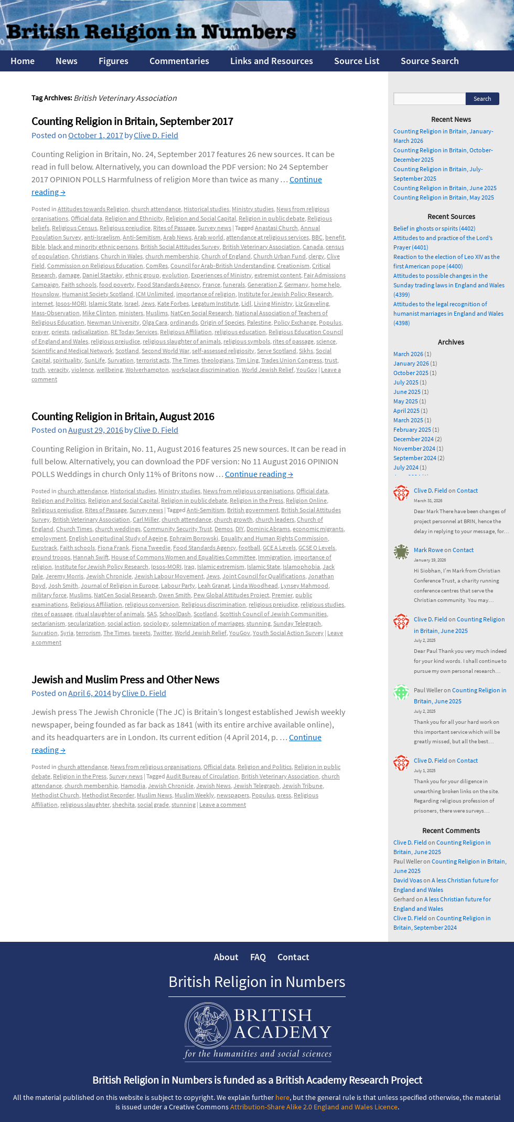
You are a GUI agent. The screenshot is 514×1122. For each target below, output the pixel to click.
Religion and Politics (58, 500)
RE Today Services (134, 332)
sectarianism (48, 623)
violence (82, 369)
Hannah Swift (91, 557)
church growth (233, 519)
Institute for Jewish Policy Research (285, 294)
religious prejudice (115, 341)
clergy (316, 256)
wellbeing (110, 369)
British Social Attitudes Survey (180, 247)
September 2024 (414, 458)
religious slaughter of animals (182, 341)
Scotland (127, 351)
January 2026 (411, 363)
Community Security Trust (177, 529)
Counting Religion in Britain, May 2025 (443, 197)
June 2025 (407, 392)
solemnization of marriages (208, 623)
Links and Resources (271, 61)
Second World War (165, 351)
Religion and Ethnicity (134, 218)
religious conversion (152, 604)
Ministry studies (253, 209)
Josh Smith (63, 585)
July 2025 (406, 382)
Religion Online (306, 500)
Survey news (214, 228)
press (284, 795)
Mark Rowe (428, 550)
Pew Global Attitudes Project (231, 595)
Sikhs (306, 351)
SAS (152, 614)
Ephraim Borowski (193, 538)
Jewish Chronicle (109, 576)
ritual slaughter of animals (109, 614)
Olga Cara (154, 322)
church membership (172, 256)
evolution (175, 275)
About (226, 957)
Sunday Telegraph (297, 623)
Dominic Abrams (268, 529)
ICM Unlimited (155, 294)
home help (325, 284)
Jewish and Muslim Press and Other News (125, 679)
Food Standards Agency (168, 284)
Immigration (274, 557)
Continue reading (259, 474)
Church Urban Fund (279, 256)
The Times (185, 360)
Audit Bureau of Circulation (202, 776)
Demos (224, 529)
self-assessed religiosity (223, 351)
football (249, 548)
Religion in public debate (272, 218)
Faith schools (79, 284)
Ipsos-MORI (71, 303)
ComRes (157, 265)
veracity (58, 369)
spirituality (67, 360)
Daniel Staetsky (102, 275)
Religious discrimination (213, 604)
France (211, 284)
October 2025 (411, 373)
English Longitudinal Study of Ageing (118, 538)
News (67, 61)
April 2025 (406, 410)
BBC (317, 237)
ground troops (50, 557)
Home (22, 61)
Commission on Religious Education (95, 265)
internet (42, 303)
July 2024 (406, 467)
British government (253, 510)
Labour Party (178, 585)
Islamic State (105, 303)
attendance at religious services (267, 237)
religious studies (322, 604)
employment (48, 538)
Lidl (246, 303)
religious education (240, 332)
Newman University (113, 322)
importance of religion (205, 294)
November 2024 (414, 448)
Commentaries (179, 61)
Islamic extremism (220, 566)
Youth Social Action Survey (288, 633)
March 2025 (408, 420)
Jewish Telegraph (256, 785)
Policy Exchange (295, 322)
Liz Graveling (312, 303)
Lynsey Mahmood (304, 585)
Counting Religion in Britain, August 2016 (122, 416)
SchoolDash (175, 614)
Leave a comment (222, 804)
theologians (217, 360)
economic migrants (318, 529)
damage (69, 275)
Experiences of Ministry (221, 275)
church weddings (118, 529)
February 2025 (412, 429)
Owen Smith (174, 595)
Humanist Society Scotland (97, 294)
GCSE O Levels (316, 548)
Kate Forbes (173, 303)
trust (331, 360)
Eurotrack (44, 548)
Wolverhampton (147, 369)
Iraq (189, 566)
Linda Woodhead (255, 585)
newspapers (233, 795)
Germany (296, 284)
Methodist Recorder (108, 795)
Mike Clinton (99, 313)
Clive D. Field (156, 135)
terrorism (88, 633)
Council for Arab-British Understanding (222, 265)
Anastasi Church (276, 228)
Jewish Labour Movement (169, 576)
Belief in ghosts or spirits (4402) (434, 228)
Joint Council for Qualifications (263, 576)
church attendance (156, 209)
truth (38, 369)
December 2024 (413, 439)
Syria (66, 633)
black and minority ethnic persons (93, 247)
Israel (131, 303)
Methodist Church (55, 795)
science (326, 341)
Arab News (177, 237)
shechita (123, 804)
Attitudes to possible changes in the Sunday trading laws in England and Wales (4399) (449, 285)
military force (49, 595)
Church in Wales (122, 256)
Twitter (162, 633)
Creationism (293, 265)
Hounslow (45, 294)
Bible (38, 247)
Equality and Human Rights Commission (274, 538)
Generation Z (265, 284)
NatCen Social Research (201, 313)
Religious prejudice (125, 228)
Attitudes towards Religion (93, 209)
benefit (335, 237)
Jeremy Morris (64, 576)
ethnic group (142, 275)
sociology (156, 623)
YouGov (306, 369)
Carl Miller (146, 519)
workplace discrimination (205, 369)
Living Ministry (273, 303)
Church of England (226, 256)
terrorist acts (152, 360)
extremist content (277, 275)
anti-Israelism (102, 237)
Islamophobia (301, 566)
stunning (259, 623)
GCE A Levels (279, 548)
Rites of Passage (174, 228)
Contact (467, 490)
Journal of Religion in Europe (119, 585)
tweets (142, 633)
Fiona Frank (113, 548)
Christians (84, 256)
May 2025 (405, 401)
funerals (234, 284)
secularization (86, 623)
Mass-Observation (55, 313)
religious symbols (246, 341)
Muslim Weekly (194, 795)
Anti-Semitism (141, 237)
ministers (131, 313)
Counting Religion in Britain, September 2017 (132, 121)
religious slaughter (85, 804)
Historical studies (206, 209)
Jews (148, 303)
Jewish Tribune (302, 785)
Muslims (157, 313)
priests (60, 332)
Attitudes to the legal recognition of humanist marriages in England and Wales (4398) (448, 313)
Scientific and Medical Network (72, 351)
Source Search (430, 61)
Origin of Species (222, 322)
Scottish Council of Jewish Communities (273, 614)
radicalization (90, 332)
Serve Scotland (276, 351)
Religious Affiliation (186, 332)
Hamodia (133, 785)
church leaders (274, 519)
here (282, 1097)
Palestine (259, 322)
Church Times (74, 529)
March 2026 (408, 354)
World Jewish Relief (268, 369)
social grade (153, 804)
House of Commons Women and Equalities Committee (183, 557)
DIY (239, 529)
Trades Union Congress (291, 360)
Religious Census (74, 228)
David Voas (407, 880)
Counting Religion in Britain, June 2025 (445, 188)
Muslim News (154, 795)
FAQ (258, 957)
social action (124, 623)
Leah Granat (214, 585)
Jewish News (213, 785)
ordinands (184, 322)
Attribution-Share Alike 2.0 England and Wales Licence (314, 1106)
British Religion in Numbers (257, 981)
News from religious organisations (248, 491)
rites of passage (293, 341)
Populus (330, 322)
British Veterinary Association (261, 247)
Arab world (208, 237)
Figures (113, 61)
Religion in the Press (256, 500)
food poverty (116, 284)
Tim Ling (247, 360)
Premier (282, 595)
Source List (357, 61)
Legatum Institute (215, 303)
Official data (86, 218)
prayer (40, 332)
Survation (121, 360)
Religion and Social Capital (201, 218)
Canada (313, 247)
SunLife (94, 360)
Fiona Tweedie (151, 548)
